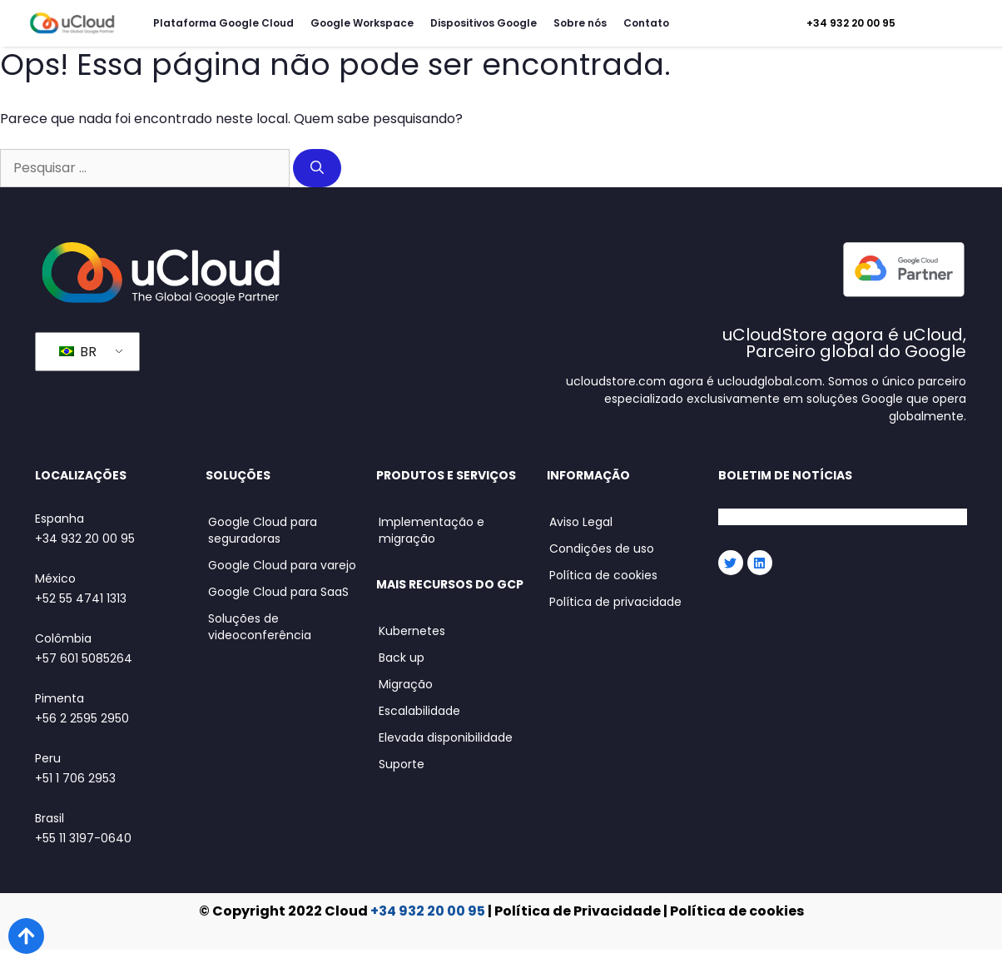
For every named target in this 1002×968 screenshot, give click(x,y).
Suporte (401, 764)
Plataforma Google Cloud (223, 23)
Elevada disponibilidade (446, 737)
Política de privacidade (615, 601)
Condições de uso (601, 548)
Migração (406, 684)
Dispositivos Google (483, 23)
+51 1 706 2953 (75, 778)
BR (78, 351)
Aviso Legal (581, 522)
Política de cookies (603, 575)
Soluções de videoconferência (259, 626)
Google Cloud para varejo (282, 565)
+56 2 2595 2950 (82, 718)
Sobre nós (580, 23)
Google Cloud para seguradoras (262, 530)
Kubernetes (412, 631)
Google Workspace (362, 23)
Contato (646, 23)
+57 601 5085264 (83, 658)
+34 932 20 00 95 (850, 23)
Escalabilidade (419, 710)
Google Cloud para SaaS (278, 591)
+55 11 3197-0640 (83, 838)
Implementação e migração (431, 530)
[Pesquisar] (317, 168)
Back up (401, 657)
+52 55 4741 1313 (80, 598)
